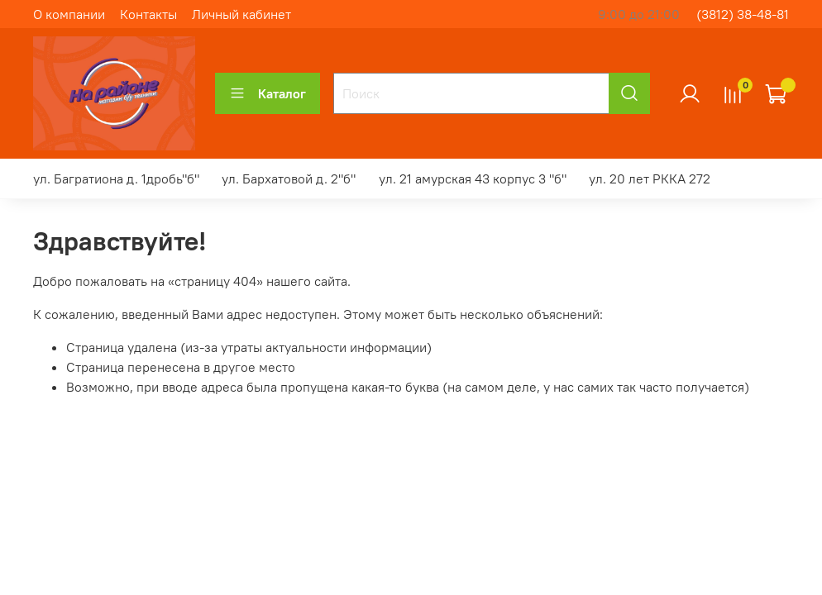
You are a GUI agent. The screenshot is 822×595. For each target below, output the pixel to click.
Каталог (267, 93)
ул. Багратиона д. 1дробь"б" (116, 178)
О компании (69, 14)
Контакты (148, 14)
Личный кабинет (241, 14)
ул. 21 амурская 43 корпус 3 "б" (472, 178)
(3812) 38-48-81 (742, 14)
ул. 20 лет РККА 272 (649, 178)
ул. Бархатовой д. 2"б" (289, 178)
